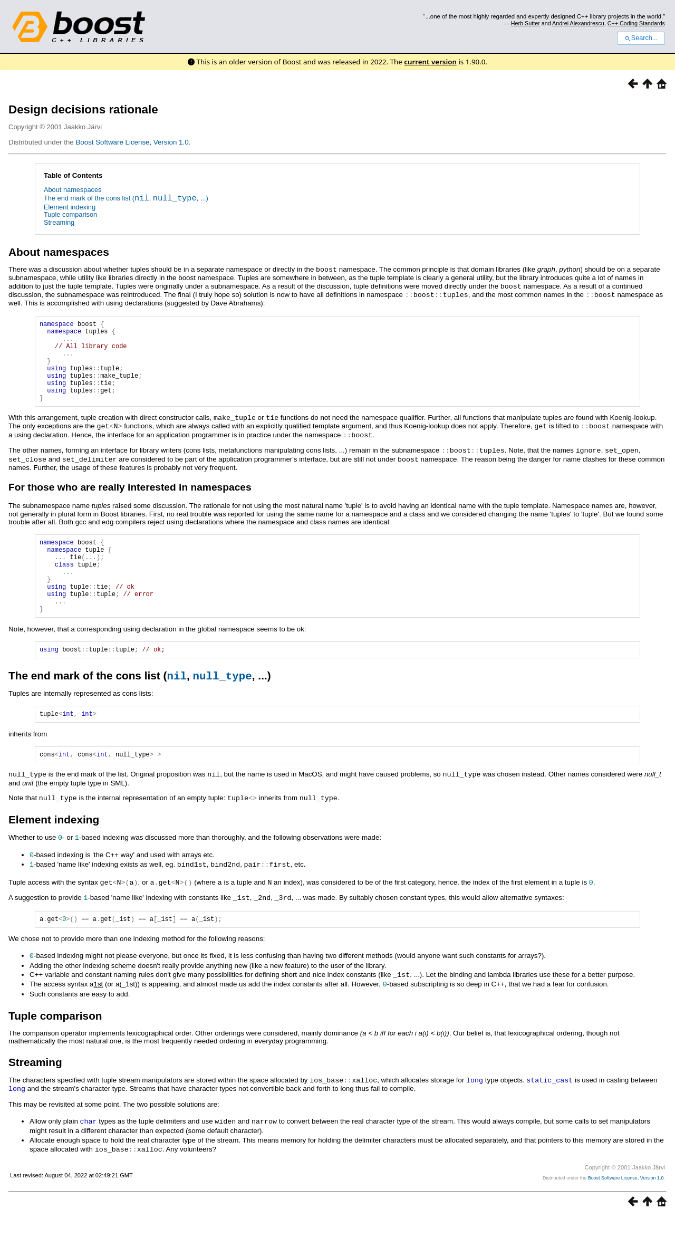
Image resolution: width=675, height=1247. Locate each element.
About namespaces (73, 190)
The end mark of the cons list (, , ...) (126, 199)
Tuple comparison (70, 214)
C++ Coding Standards (636, 23)
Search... (641, 38)
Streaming (59, 222)
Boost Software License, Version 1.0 (131, 142)
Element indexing (69, 207)
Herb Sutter (525, 23)
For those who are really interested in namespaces (130, 500)
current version (430, 61)
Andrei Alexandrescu (578, 23)
